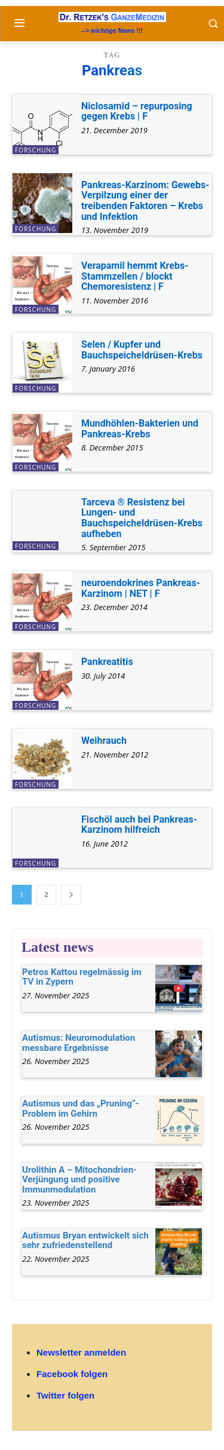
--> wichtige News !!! (112, 30)
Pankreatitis (107, 661)
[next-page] (71, 895)
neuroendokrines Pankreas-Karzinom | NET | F (140, 588)
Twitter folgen (65, 1395)
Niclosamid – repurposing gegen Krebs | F (136, 111)
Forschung (35, 150)
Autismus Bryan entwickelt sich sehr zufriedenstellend (85, 1240)
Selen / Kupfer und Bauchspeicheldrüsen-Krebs (141, 350)
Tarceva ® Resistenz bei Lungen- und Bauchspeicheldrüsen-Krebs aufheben (141, 517)
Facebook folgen (72, 1374)
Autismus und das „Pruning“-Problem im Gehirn (80, 1108)
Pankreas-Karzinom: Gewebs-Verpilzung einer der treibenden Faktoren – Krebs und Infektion (145, 200)
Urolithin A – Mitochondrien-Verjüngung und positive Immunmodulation (79, 1179)
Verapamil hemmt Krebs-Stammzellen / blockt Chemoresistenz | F (135, 276)
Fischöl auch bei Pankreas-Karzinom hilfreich (139, 825)
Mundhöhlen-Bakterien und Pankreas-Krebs (139, 429)
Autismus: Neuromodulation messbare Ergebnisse (78, 1042)
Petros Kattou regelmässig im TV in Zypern (82, 977)
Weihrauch (104, 740)
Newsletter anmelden (81, 1352)
